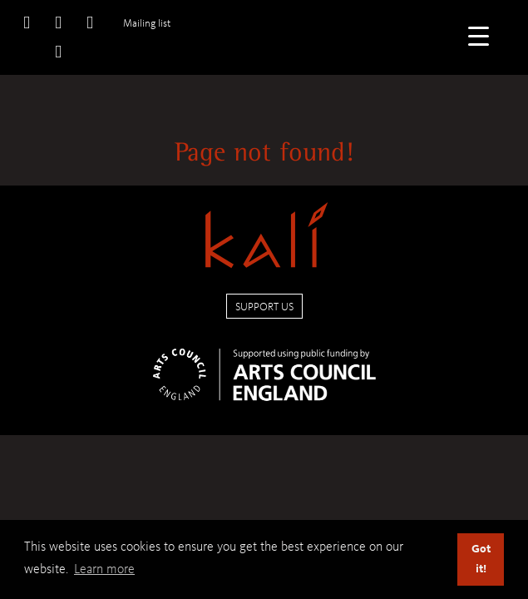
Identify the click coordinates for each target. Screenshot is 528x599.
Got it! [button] (481, 559)
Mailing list (146, 23)
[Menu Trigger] (478, 35)
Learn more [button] (104, 569)
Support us (264, 307)
